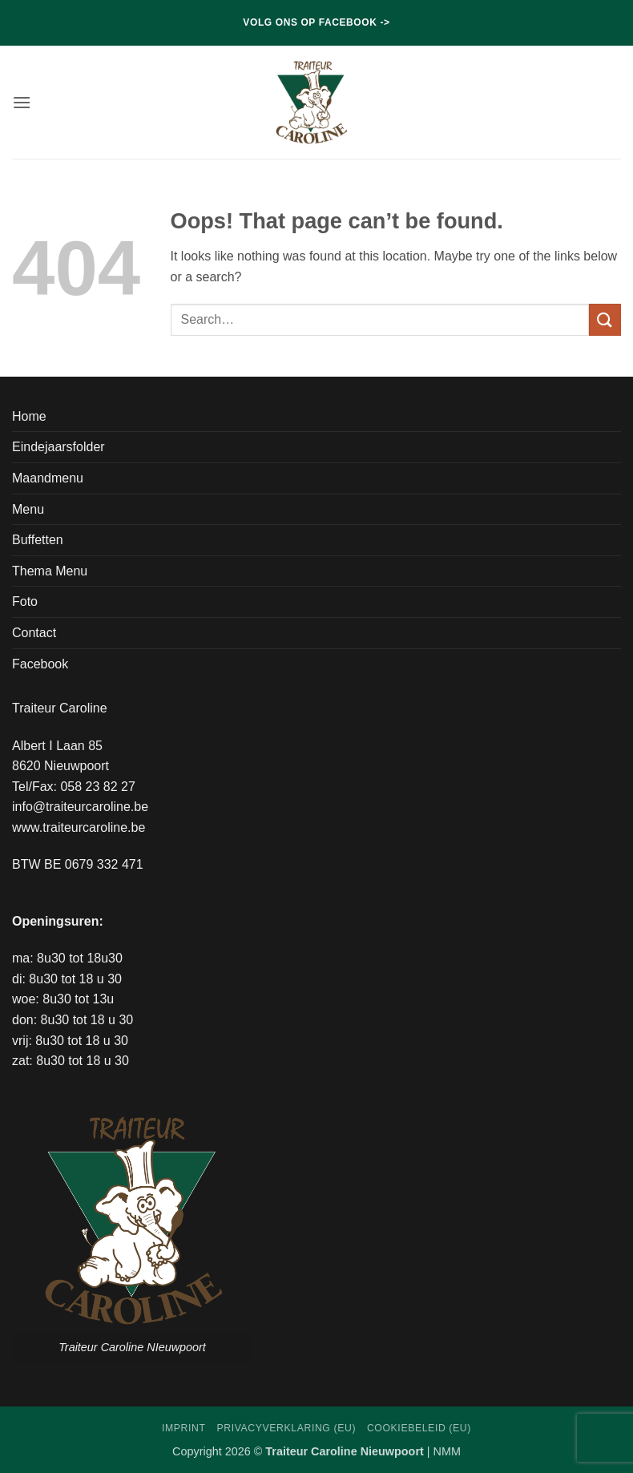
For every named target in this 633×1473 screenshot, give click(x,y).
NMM (447, 1451)
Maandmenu (47, 478)
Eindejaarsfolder (58, 447)
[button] (21, 102)
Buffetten (37, 540)
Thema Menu (49, 571)
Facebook (40, 664)
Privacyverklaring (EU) (286, 1428)
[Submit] (605, 319)
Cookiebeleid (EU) (419, 1428)
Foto (25, 601)
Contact (34, 633)
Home (29, 416)
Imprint (184, 1428)
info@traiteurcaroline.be (80, 806)
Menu (28, 509)
